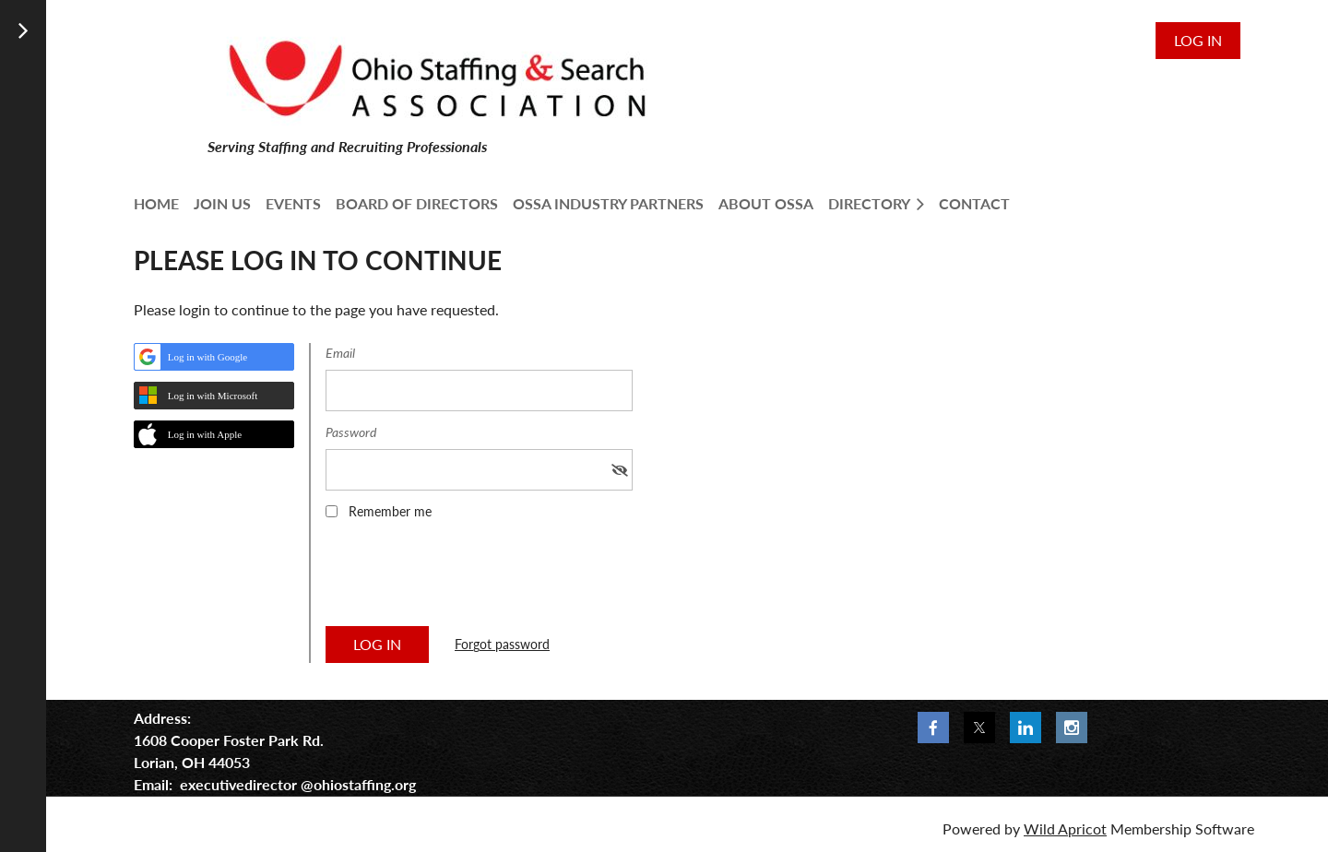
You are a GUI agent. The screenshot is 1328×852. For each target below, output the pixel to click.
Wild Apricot (1065, 828)
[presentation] (466, 579)
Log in (1198, 40)
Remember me (390, 511)
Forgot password (502, 644)
